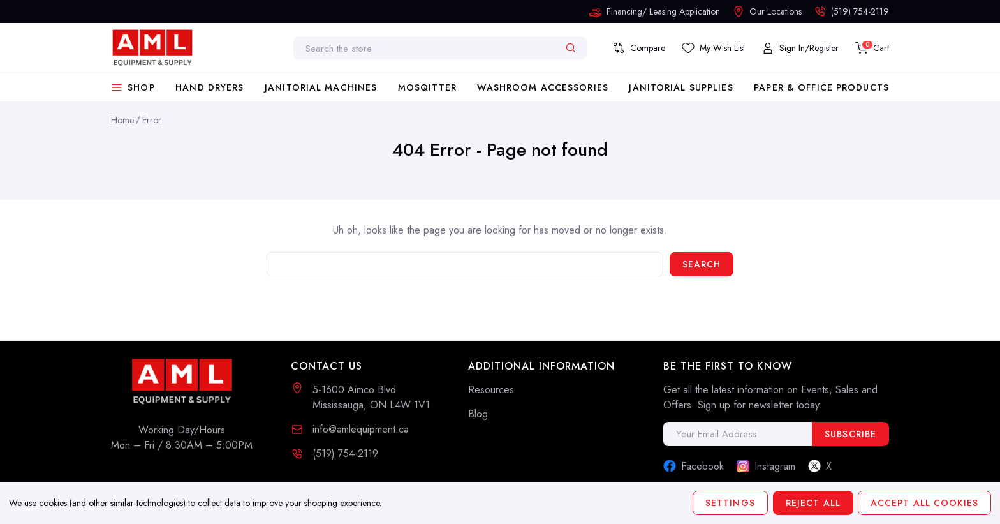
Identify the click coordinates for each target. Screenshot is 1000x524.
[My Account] (800, 48)
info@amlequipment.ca (360, 429)
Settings (730, 503)
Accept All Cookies (924, 503)
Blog (478, 414)
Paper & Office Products (821, 87)
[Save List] (713, 47)
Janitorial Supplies (681, 87)
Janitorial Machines (321, 87)
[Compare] (638, 47)
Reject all (812, 503)
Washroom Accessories (542, 87)
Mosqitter (427, 87)
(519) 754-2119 (345, 453)
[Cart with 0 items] (872, 47)
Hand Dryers (209, 87)
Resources (491, 389)
